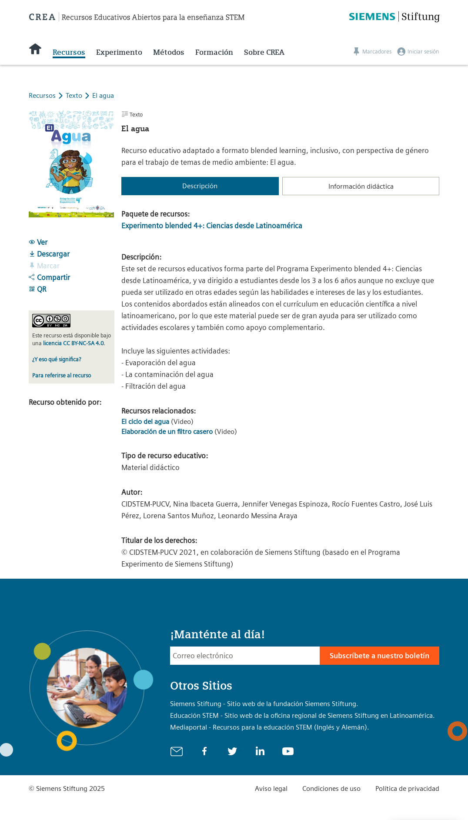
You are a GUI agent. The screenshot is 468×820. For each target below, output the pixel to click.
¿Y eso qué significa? (56, 359)
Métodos (168, 52)
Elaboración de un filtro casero (167, 431)
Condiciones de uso (331, 788)
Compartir (49, 277)
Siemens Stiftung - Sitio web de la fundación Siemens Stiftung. (264, 704)
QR (37, 289)
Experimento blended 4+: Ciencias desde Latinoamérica (211, 225)
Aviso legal (271, 788)
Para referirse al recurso (61, 375)
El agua (103, 95)
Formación (214, 52)
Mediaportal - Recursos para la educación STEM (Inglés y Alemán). (269, 727)
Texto (75, 95)
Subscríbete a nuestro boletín (379, 655)
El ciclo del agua (145, 421)
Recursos (69, 52)
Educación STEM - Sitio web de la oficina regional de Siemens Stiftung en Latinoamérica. (302, 715)
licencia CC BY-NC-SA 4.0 (73, 343)
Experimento (119, 52)
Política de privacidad (407, 788)
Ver (38, 242)
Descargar (49, 254)
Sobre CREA (264, 52)
